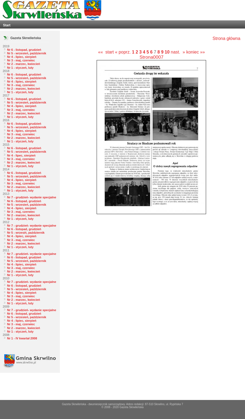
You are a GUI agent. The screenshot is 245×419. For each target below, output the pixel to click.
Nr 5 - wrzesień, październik (26, 53)
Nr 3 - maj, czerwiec (21, 60)
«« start (106, 52)
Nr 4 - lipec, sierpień (21, 155)
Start (6, 25)
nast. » (178, 52)
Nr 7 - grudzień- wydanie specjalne (31, 197)
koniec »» (195, 52)
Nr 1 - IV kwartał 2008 (22, 338)
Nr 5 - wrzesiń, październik (26, 232)
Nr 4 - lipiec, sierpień (21, 56)
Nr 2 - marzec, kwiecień (23, 63)
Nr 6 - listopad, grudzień (24, 49)
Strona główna (226, 38)
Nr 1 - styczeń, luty (20, 67)
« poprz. (123, 52)
